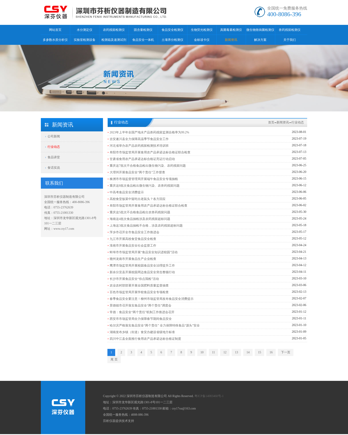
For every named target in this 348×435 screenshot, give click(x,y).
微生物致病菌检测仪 (260, 30)
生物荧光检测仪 (202, 30)
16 (271, 352)
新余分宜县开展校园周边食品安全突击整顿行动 (142, 272)
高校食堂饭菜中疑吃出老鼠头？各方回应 (138, 199)
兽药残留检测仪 (290, 30)
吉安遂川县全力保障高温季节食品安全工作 (139, 139)
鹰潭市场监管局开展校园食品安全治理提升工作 (142, 265)
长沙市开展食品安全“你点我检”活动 (134, 279)
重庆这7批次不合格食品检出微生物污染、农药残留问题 (148, 165)
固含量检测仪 (143, 30)
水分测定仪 (84, 30)
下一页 (285, 352)
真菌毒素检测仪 (231, 30)
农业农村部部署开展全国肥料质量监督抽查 (139, 285)
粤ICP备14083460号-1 (208, 396)
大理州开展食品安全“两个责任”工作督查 (137, 172)
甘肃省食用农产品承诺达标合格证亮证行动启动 (142, 159)
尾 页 (114, 359)
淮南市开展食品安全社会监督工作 (133, 245)
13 (236, 352)
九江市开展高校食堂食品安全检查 (133, 239)
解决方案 (260, 40)
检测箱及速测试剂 (113, 40)
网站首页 (55, 30)
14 (247, 352)
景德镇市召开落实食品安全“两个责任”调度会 (140, 305)
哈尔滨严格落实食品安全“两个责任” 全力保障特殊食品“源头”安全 (155, 325)
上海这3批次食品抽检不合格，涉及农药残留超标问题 (146, 225)
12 (224, 352)
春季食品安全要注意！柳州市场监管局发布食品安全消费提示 (152, 299)
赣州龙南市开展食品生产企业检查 (133, 259)
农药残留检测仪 (114, 30)
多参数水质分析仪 (55, 40)
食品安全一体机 (143, 40)
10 (202, 352)
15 (259, 352)
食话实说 (53, 167)
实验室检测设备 (84, 40)
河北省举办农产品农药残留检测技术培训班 (139, 145)
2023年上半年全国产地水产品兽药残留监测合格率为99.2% (149, 132)
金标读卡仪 (202, 40)
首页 (271, 122)
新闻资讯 (231, 40)
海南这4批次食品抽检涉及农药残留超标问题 (140, 219)
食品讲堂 (53, 157)
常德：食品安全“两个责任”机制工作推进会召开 (142, 312)
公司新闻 (53, 136)
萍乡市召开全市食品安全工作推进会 (134, 232)
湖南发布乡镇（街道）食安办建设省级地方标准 (142, 332)
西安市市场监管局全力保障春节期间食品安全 (141, 318)
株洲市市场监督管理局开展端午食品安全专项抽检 (144, 179)
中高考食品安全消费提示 (127, 192)
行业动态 (53, 146)
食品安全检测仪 (172, 30)
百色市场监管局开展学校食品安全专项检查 (139, 292)
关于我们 (289, 40)
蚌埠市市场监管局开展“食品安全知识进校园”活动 (144, 252)
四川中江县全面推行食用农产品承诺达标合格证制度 (145, 338)
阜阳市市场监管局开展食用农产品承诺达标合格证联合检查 (150, 152)
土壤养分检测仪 (172, 40)
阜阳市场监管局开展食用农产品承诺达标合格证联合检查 (148, 205)
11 (213, 352)
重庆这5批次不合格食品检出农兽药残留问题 (140, 212)
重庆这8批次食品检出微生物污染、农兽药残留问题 (145, 185)
